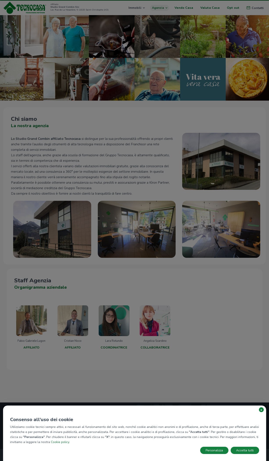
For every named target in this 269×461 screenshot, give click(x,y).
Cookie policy (60, 442)
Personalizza (214, 450)
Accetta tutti (245, 450)
